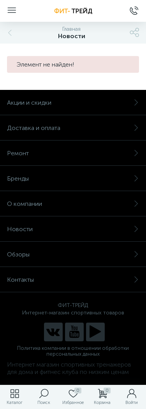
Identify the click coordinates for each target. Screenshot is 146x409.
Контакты (73, 279)
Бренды (73, 178)
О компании (73, 203)
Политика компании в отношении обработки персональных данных (73, 351)
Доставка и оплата (73, 128)
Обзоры (73, 254)
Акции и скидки (73, 102)
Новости (73, 229)
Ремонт (73, 153)
